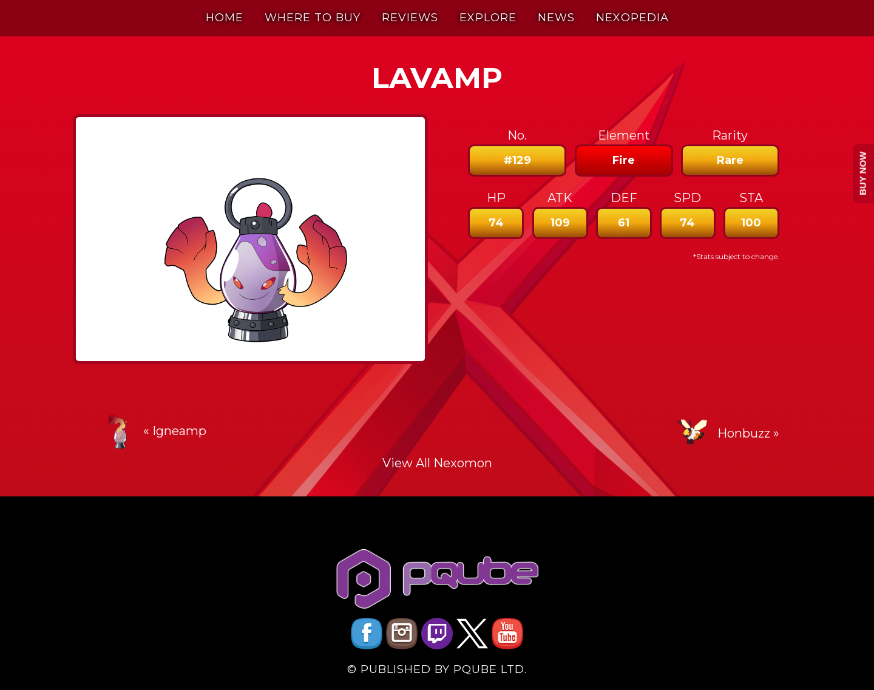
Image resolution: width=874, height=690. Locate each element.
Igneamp (179, 431)
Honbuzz (743, 433)
